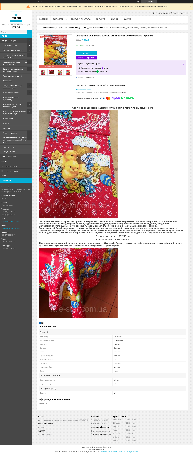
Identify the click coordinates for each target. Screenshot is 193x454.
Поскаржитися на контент (109, 452)
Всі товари (58, 19)
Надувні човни (9, 152)
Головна (43, 19)
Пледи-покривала (10, 133)
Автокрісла (7, 81)
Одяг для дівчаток (10, 45)
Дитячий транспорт (11, 92)
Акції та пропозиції (8, 156)
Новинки (114, 19)
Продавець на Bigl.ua (96, 449)
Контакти (100, 19)
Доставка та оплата (9, 166)
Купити (86, 53)
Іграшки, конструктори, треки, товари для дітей (15, 63)
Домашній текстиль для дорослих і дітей (12, 105)
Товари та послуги (8, 40)
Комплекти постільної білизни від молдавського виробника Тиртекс (15, 140)
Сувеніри (6, 128)
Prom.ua (108, 447)
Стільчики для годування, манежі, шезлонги (13, 70)
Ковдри (6, 123)
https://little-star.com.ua (10, 221)
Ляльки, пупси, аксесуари (13, 50)
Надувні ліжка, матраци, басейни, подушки (12, 86)
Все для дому (8, 118)
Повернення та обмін (9, 171)
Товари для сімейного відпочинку (11, 98)
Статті (3, 176)
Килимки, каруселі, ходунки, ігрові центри (14, 56)
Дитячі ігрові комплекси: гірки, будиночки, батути (15, 112)
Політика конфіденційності (128, 452)
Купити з (86, 58)
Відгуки (4, 161)
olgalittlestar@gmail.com (10, 228)
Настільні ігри (8, 147)
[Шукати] (29, 32)
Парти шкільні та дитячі (12, 76)
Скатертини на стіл (100, 28)
